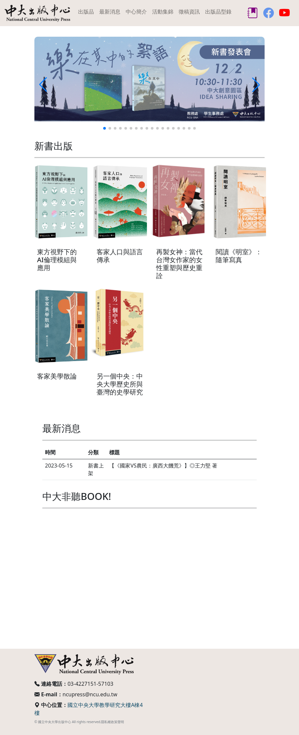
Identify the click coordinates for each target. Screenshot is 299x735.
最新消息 (109, 11)
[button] (104, 128)
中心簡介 (136, 11)
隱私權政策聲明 (112, 721)
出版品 (86, 11)
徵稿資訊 (189, 11)
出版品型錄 (218, 11)
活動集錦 (162, 11)
